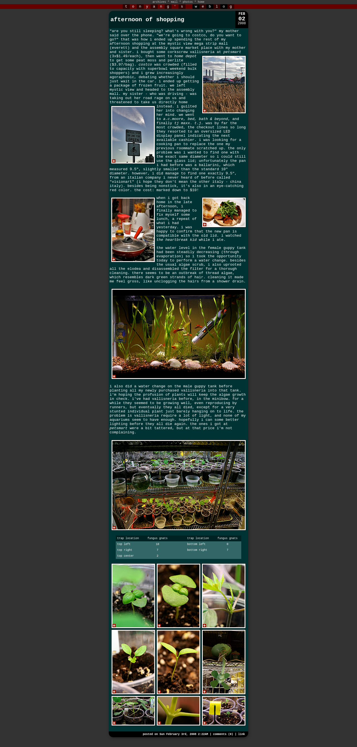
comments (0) (223, 734)
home (201, 2)
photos (188, 2)
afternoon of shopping (147, 19)
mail (174, 2)
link (241, 734)
